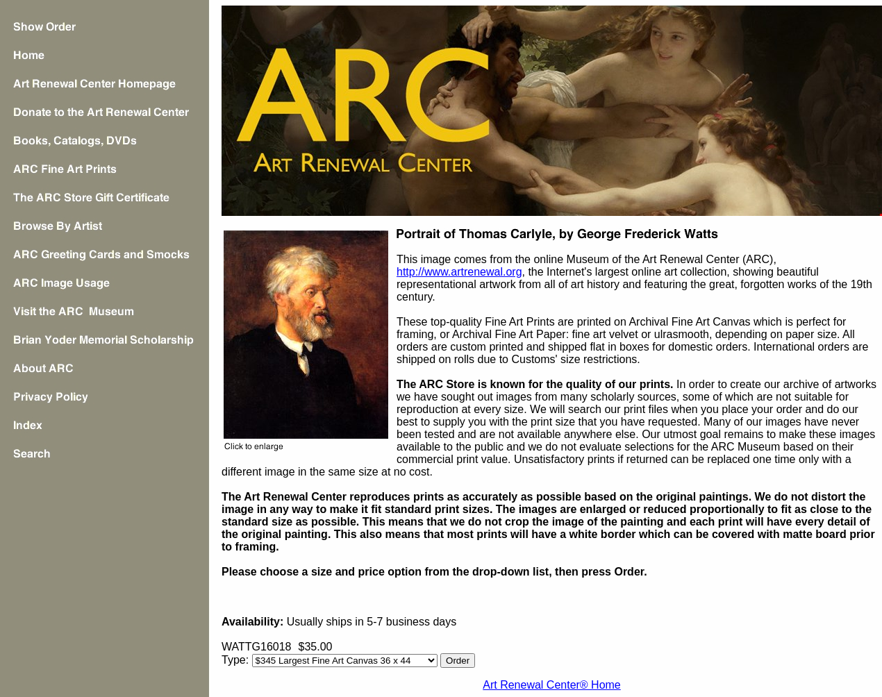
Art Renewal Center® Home (552, 685)
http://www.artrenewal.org (459, 272)
